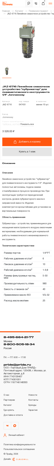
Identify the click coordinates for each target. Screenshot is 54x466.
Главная (6, 11)
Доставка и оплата (13, 415)
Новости (33, 395)
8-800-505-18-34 (19, 344)
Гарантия (33, 410)
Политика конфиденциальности (19, 445)
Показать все (27, 124)
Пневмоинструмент (38, 11)
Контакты (33, 400)
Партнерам (9, 400)
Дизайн (16, 459)
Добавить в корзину (27, 141)
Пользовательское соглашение (19, 449)
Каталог (19, 11)
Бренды (32, 405)
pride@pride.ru (17, 364)
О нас (6, 395)
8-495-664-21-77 (19, 337)
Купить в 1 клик (27, 152)
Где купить (9, 410)
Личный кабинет (14, 435)
